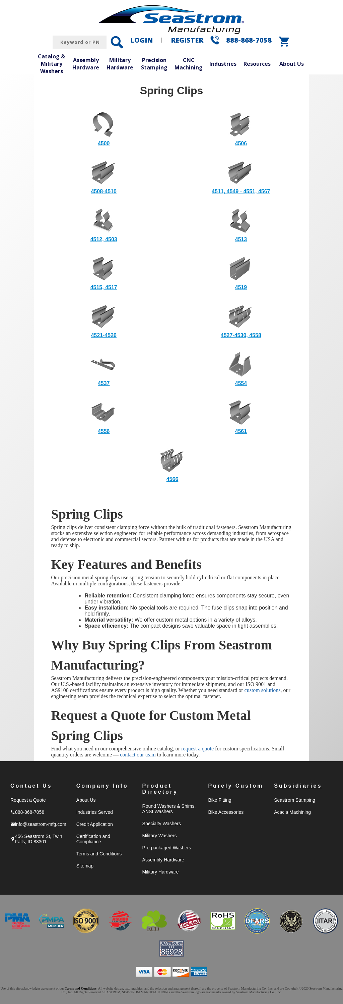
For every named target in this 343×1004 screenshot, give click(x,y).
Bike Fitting (219, 800)
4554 (241, 383)
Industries (222, 63)
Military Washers (159, 835)
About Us (291, 63)
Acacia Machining (292, 812)
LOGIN (141, 40)
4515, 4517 (103, 287)
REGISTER (187, 40)
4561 (241, 431)
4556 (104, 431)
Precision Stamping (154, 63)
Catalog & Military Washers (51, 63)
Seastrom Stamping (294, 800)
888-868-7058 (249, 40)
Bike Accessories (226, 812)
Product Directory (160, 789)
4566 (172, 479)
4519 (241, 287)
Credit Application (94, 824)
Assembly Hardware (85, 63)
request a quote (197, 748)
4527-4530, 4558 (241, 335)
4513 (241, 239)
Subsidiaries (298, 786)
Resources (257, 63)
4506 (241, 143)
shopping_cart (284, 42)
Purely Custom (235, 786)
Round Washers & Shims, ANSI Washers (169, 808)
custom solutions (263, 690)
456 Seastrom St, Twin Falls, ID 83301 (36, 839)
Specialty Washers (161, 823)
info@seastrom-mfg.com (38, 824)
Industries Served (94, 812)
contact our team (138, 754)
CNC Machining (189, 63)
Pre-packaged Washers (166, 847)
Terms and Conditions (99, 853)
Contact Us (31, 786)
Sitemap (84, 865)
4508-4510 (104, 191)
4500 (104, 143)
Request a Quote (28, 800)
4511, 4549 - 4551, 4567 (241, 191)
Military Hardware (120, 63)
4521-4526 (104, 335)
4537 (104, 383)
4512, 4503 (103, 239)
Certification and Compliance (93, 839)
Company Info (102, 786)
